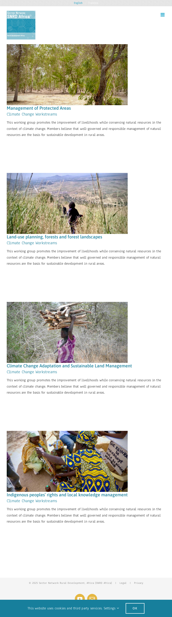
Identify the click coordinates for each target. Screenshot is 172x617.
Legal (123, 583)
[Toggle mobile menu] (163, 14)
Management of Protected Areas (39, 108)
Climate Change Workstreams (32, 114)
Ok (135, 608)
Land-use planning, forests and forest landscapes (54, 236)
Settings (111, 608)
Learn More (22, 146)
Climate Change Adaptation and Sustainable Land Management (69, 365)
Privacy (138, 583)
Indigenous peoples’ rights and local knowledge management (67, 494)
